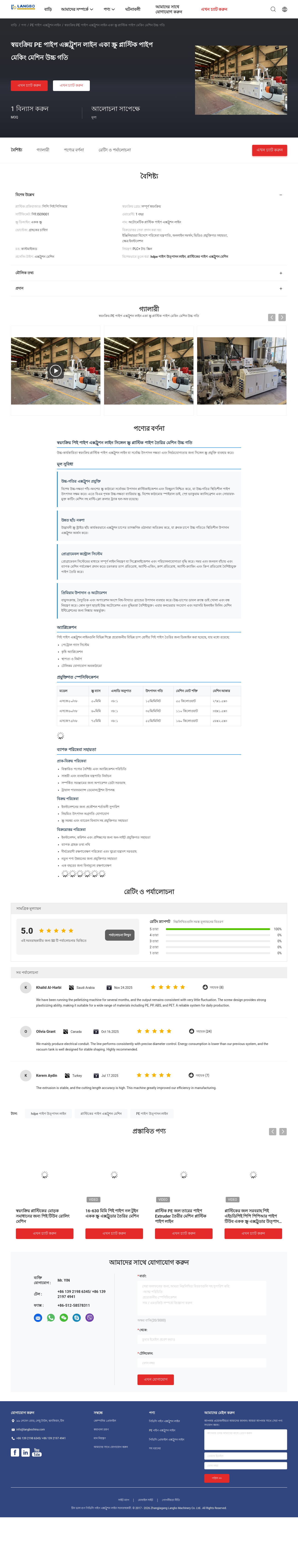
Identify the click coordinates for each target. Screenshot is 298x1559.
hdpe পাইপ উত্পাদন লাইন (48, 1114)
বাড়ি (14, 25)
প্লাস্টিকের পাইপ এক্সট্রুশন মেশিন (101, 1114)
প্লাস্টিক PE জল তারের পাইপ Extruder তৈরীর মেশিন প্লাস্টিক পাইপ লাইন (180, 1216)
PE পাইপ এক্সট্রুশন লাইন (45, 25)
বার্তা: (142, 1276)
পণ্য (23, 25)
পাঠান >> (217, 1478)
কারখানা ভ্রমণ (101, 1429)
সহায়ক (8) (216, 987)
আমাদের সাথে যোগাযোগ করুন (111, 1447)
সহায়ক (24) (204, 1031)
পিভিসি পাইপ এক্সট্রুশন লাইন (164, 1421)
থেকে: (143, 1330)
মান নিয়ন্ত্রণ (100, 1438)
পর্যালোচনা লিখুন (120, 935)
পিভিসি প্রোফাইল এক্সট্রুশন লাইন (166, 1439)
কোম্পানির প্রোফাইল (105, 1420)
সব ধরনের (155, 1448)
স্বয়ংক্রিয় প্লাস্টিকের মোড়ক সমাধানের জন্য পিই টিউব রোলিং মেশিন (43, 1216)
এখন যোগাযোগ (155, 1379)
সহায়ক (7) (202, 1076)
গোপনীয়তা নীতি (171, 1500)
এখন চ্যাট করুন (29, 85)
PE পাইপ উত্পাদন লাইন (152, 1114)
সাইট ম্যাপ (123, 1500)
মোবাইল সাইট (145, 1500)
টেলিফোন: (146, 1353)
